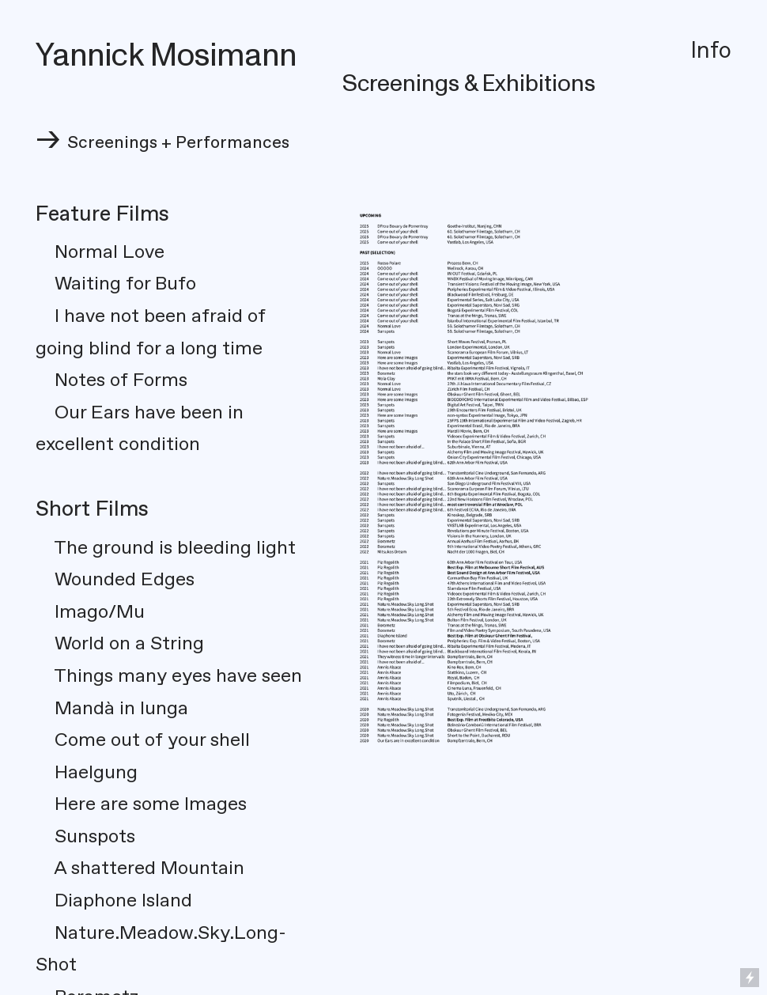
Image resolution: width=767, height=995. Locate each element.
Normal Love (100, 252)
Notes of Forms (111, 380)
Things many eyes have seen (178, 676)
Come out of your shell (152, 740)
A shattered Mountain (140, 868)
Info (710, 51)
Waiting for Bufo (125, 283)
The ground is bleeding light (172, 548)
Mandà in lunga (112, 708)
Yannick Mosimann (166, 56)
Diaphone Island (114, 900)
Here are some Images (141, 804)
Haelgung (87, 772)
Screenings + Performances (178, 143)
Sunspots (85, 836)
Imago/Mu (100, 612)
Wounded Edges (125, 579)
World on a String (129, 643)
